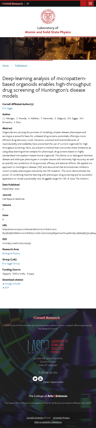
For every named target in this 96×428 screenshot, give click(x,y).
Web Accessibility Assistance (48, 422)
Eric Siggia (7, 108)
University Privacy (61, 417)
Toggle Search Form (83, 3)
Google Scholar (13, 283)
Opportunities (57, 382)
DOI (7, 287)
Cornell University (35, 417)
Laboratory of (48, 29)
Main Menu (90, 3)
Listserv (46, 382)
